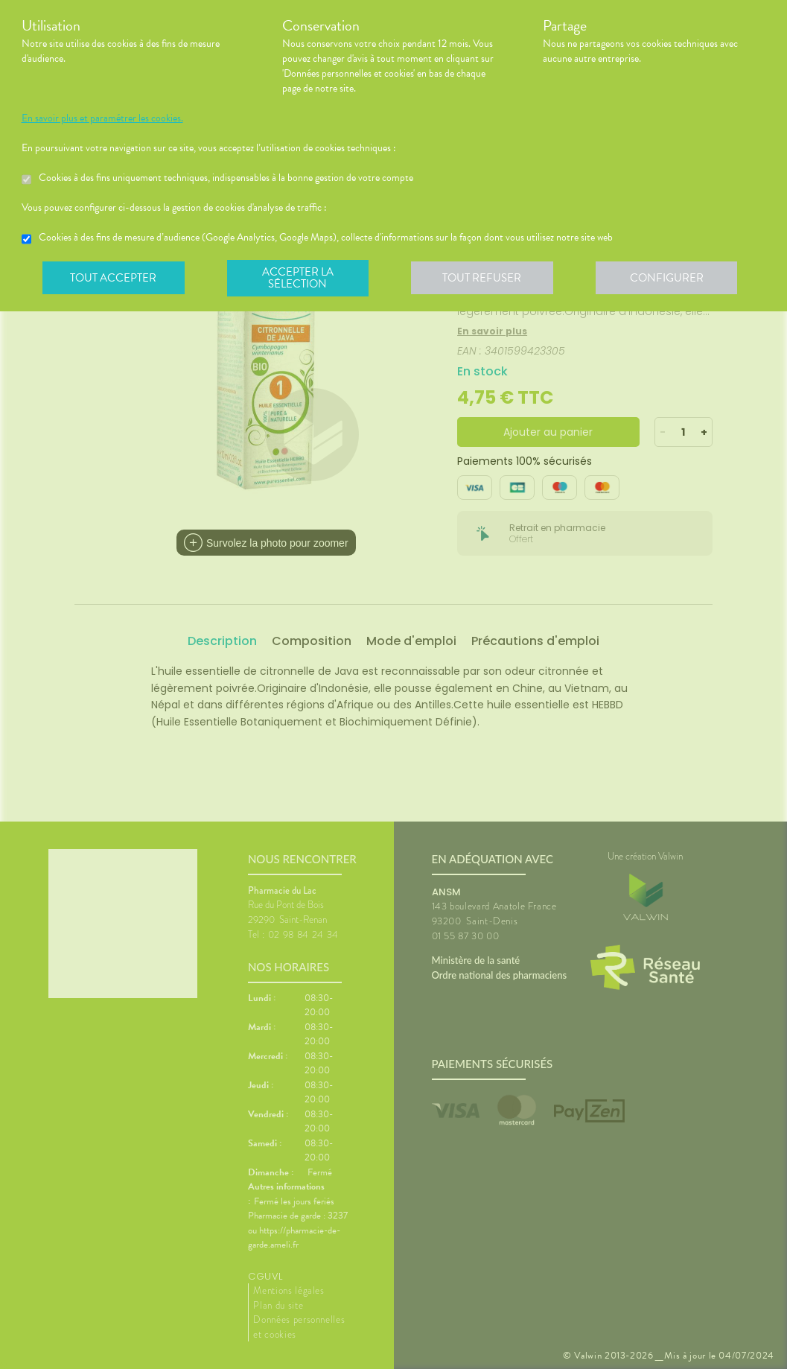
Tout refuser (487, 279)
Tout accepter (114, 279)
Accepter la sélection (300, 278)
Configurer (673, 279)
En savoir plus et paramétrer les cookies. (102, 118)
